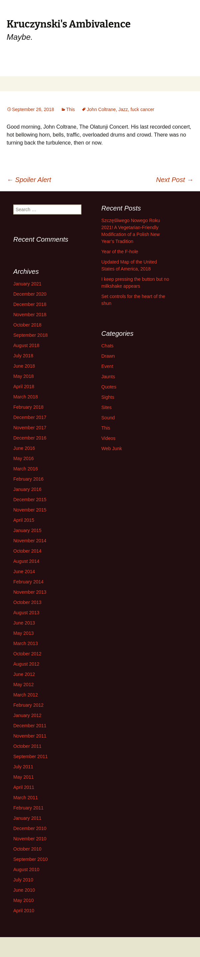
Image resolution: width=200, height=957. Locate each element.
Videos (108, 438)
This (70, 109)
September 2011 (30, 756)
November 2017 (30, 427)
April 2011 (23, 787)
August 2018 (26, 345)
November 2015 (30, 509)
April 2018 (23, 386)
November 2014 (30, 540)
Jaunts (108, 376)
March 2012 (25, 694)
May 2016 (23, 458)
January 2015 (27, 530)
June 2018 (24, 366)
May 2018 (23, 376)
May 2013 (23, 633)
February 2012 (28, 705)
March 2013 (25, 643)
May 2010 (23, 900)
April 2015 (23, 520)
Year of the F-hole (119, 251)
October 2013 (27, 602)
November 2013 (30, 592)
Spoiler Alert (29, 179)
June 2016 (24, 448)
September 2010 (30, 859)
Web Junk (111, 448)
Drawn (108, 356)
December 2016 (30, 438)
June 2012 (24, 674)
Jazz (123, 109)
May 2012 (23, 684)
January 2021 (27, 283)
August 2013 (26, 612)
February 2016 (28, 479)
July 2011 (23, 766)
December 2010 (30, 828)
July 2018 (23, 355)
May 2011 (23, 777)
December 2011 (30, 725)
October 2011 (27, 746)
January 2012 (27, 715)
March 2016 (25, 468)
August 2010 (26, 869)
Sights (107, 397)
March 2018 (25, 396)
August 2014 (26, 561)
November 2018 (30, 314)
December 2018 (30, 304)
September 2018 (30, 335)
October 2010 (27, 849)
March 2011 (25, 797)
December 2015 (30, 499)
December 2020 (30, 294)
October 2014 (27, 551)
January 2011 (27, 818)
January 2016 (27, 489)
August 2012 (26, 664)
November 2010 (30, 838)
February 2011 (28, 807)
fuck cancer (142, 109)
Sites (106, 407)
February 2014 (28, 581)
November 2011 (30, 736)
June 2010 (24, 890)
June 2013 (24, 623)
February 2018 (28, 407)
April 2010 (23, 910)
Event (107, 366)
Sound (108, 417)
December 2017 (30, 417)
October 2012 (27, 653)
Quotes (108, 386)
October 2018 (27, 325)
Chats (107, 345)
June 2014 (24, 571)
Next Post (174, 179)
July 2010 (23, 879)
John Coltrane (101, 109)
